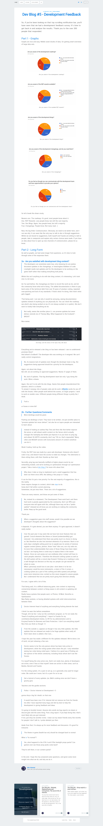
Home (21, 2)
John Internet (31, 768)
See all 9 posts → (25, 812)
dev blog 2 (42, 467)
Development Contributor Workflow (25, 798)
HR (41, 2)
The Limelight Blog (31, 820)
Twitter (70, 820)
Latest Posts (64, 820)
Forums (27, 2)
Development (35, 2)
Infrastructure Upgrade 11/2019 (26, 802)
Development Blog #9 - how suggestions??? (26, 807)
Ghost (74, 820)
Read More (78, 768)
